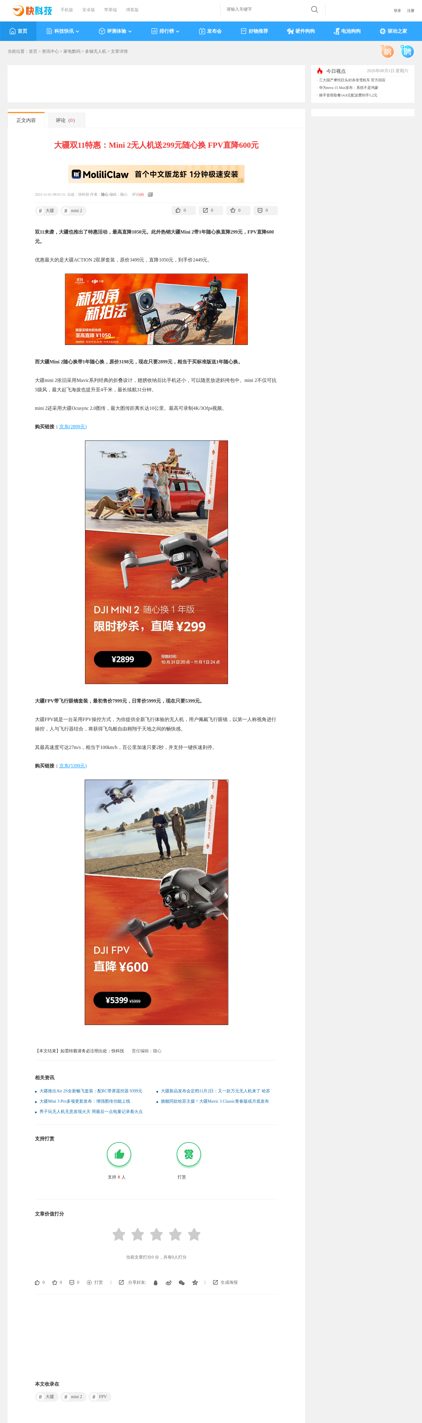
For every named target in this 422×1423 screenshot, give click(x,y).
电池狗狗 (347, 31)
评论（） (67, 120)
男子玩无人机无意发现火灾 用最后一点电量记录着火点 (91, 1111)
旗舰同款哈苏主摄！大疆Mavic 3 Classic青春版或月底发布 (215, 1101)
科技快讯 (63, 31)
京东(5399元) (73, 765)
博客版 (132, 10)
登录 (397, 10)
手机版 (66, 10)
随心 (104, 194)
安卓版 (88, 10)
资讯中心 (50, 51)
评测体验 (115, 31)
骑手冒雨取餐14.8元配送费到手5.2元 (348, 95)
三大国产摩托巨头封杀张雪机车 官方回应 (352, 80)
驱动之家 (393, 31)
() (141, 194)
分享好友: (137, 1282)
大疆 (45, 210)
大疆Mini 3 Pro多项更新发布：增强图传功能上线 (84, 1101)
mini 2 (72, 210)
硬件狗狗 (301, 31)
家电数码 (71, 51)
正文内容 (26, 120)
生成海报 (229, 1282)
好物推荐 (254, 31)
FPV (98, 1397)
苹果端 (110, 10)
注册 (410, 10)
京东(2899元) (73, 426)
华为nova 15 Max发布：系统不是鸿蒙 (348, 88)
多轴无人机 (95, 51)
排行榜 (165, 31)
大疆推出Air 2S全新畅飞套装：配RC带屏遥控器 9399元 (90, 1091)
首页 (18, 31)
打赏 (98, 1282)
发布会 (210, 31)
